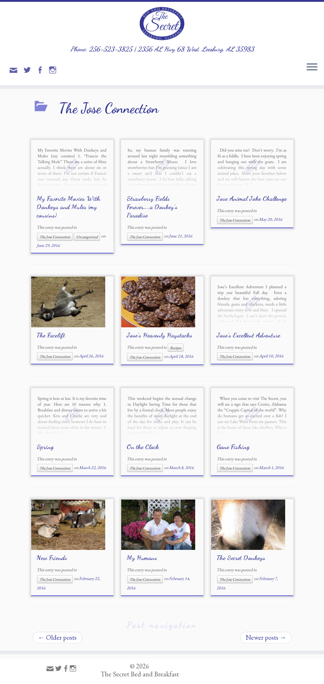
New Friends (52, 557)
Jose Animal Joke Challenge (252, 198)
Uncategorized (87, 236)
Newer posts (266, 637)
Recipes (175, 347)
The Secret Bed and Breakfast (140, 674)
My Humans (142, 557)
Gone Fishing (233, 447)
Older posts (57, 637)
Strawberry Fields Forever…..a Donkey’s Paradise (152, 206)
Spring (45, 447)
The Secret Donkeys (241, 557)
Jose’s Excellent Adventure (248, 335)
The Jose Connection (55, 236)
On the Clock (143, 447)
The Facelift (51, 335)
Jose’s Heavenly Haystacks (159, 335)
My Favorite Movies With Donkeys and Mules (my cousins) (68, 206)
